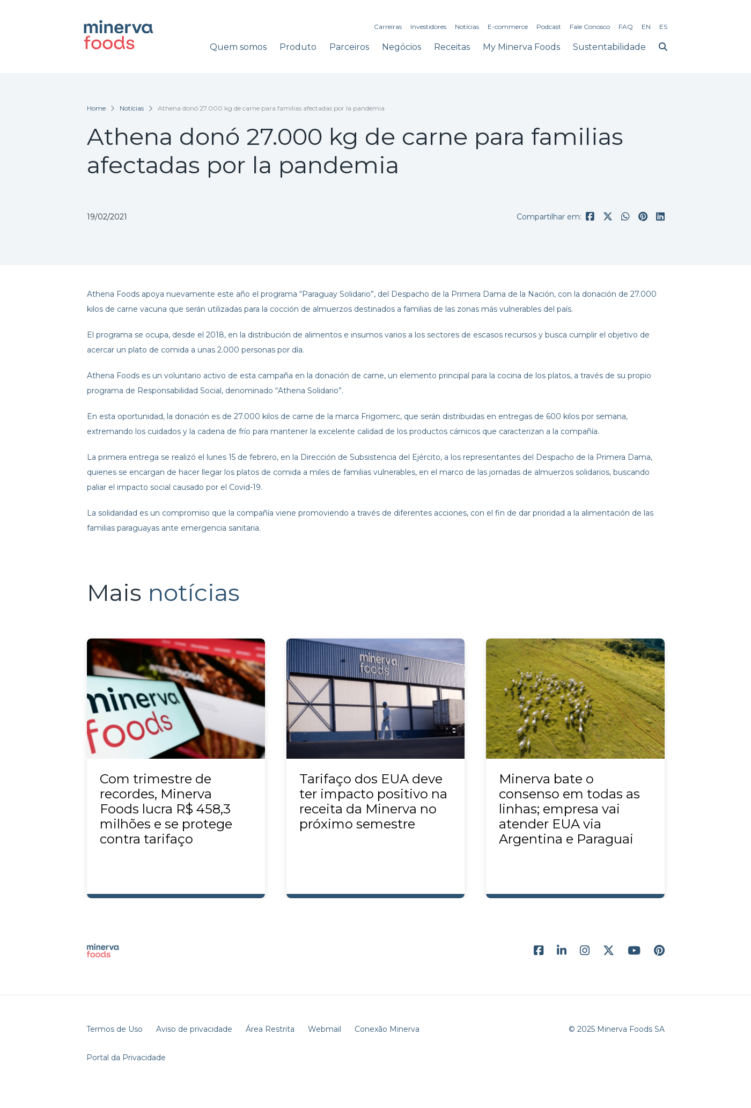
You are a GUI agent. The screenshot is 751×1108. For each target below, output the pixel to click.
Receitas (452, 47)
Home (96, 108)
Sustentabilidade (609, 47)
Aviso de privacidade (194, 1029)
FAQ (626, 27)
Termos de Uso (114, 1029)
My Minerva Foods (521, 47)
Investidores (428, 27)
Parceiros (349, 47)
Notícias (467, 27)
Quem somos (238, 47)
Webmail (324, 1029)
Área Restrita (270, 1029)
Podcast (548, 27)
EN (646, 27)
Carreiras (388, 27)
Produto (297, 47)
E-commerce (508, 27)
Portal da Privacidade (126, 1057)
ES (663, 27)
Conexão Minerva (387, 1029)
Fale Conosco (590, 27)
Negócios (401, 47)
